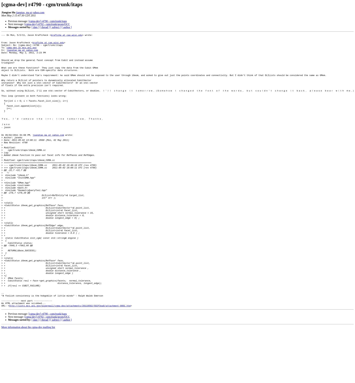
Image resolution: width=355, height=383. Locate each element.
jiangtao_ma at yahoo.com (30, 12)
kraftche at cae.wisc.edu (66, 35)
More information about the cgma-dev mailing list (28, 380)
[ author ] (67, 27)
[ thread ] (45, 27)
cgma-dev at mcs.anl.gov (21, 50)
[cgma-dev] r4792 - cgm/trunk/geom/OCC (47, 24)
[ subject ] (55, 27)
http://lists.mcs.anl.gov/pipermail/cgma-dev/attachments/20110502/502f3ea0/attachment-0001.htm (69, 358)
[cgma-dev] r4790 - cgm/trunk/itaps (48, 21)
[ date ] (35, 27)
